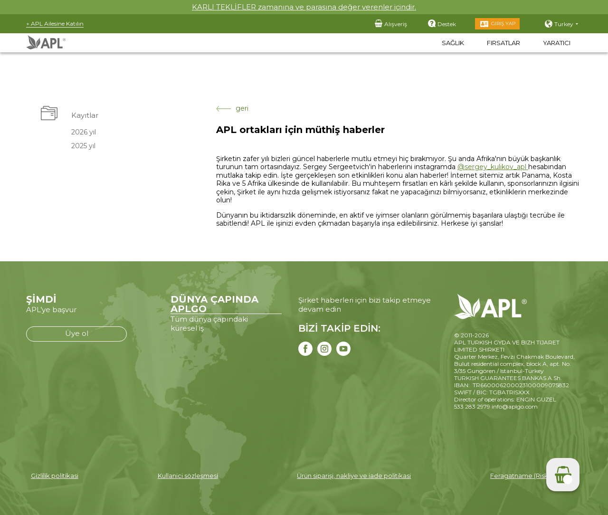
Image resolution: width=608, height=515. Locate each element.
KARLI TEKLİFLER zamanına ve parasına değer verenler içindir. (304, 6)
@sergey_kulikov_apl (492, 166)
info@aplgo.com (515, 406)
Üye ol (76, 333)
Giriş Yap (503, 23)
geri (232, 109)
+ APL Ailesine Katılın (55, 23)
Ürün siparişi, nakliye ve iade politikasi (354, 475)
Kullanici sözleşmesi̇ (188, 475)
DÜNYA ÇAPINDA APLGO (214, 304)
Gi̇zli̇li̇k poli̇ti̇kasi (54, 475)
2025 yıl (82, 146)
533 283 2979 (472, 406)
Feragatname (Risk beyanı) (531, 475)
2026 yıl (82, 132)
